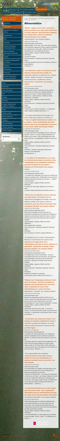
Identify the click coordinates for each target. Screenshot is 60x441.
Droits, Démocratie (7, 90)
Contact (17, 436)
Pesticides (7, 42)
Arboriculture (7, 69)
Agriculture (7, 23)
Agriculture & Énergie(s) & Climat (11, 31)
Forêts (4, 109)
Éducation (5, 100)
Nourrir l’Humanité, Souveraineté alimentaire (11, 52)
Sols (5, 39)
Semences (7, 72)
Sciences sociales (7, 130)
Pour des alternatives (8, 12)
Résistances (19, 12)
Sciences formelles (7, 123)
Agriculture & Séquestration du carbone (11, 61)
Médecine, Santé (6, 113)
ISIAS (6, 4)
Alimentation (7, 26)
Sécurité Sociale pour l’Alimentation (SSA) (10, 47)
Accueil (26, 18)
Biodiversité (5, 86)
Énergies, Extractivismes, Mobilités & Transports (9, 105)
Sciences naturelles (7, 127)
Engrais (6, 57)
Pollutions (5, 120)
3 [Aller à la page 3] (40, 423)
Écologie (4, 97)
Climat (4, 83)
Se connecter (11, 436)
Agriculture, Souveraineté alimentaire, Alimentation (9, 18)
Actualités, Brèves (12, 9)
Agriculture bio (8, 35)
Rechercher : (6, 136)
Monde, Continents (7, 116)
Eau (3, 93)
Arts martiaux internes (31, 12)
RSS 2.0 (21, 436)
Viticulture (6, 65)
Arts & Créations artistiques (26, 9)
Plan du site (5, 436)
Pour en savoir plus (41, 9)
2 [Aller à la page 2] (37, 423)
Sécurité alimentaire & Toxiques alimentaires (10, 77)
